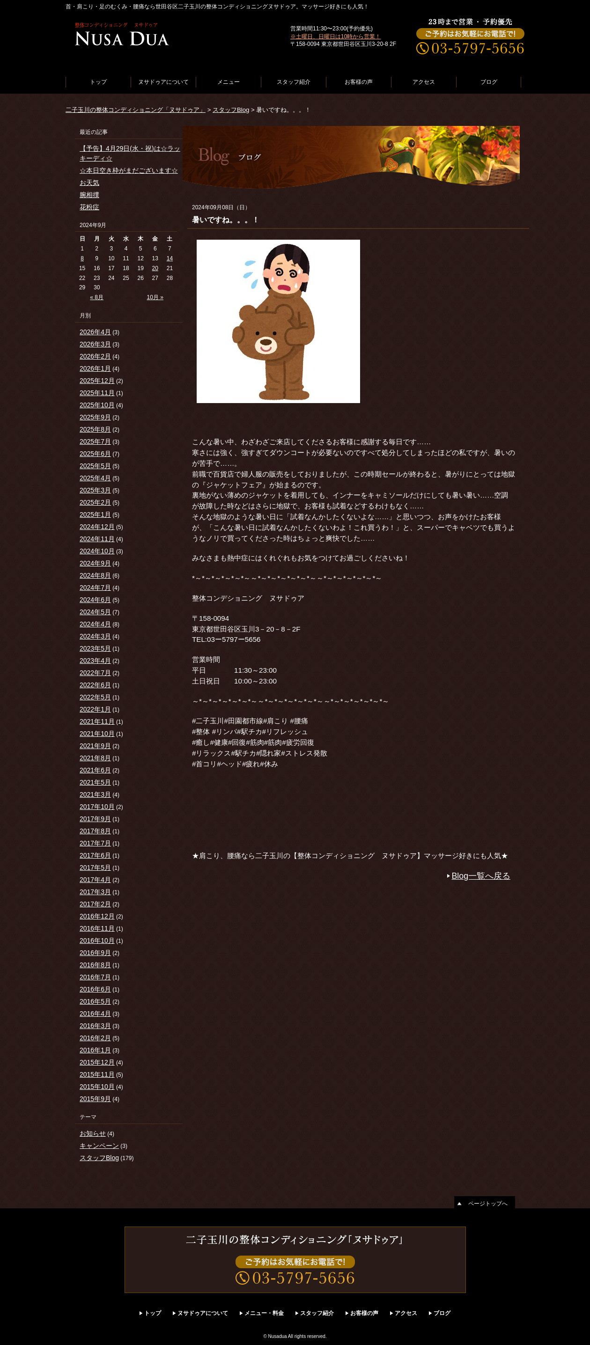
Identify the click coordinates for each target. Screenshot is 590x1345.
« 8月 (96, 297)
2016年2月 (95, 1038)
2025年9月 (95, 417)
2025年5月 (95, 466)
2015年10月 (97, 1086)
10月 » (155, 297)
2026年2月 (95, 356)
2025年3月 (95, 490)
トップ (98, 82)
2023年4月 (95, 660)
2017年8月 (95, 831)
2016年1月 (95, 1050)
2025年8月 (95, 429)
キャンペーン (99, 1145)
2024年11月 (97, 539)
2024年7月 (95, 587)
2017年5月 (95, 867)
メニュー (228, 82)
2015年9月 (95, 1098)
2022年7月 (95, 672)
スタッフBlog (231, 109)
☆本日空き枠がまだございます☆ (129, 170)
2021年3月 (95, 794)
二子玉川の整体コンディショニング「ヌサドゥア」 (136, 109)
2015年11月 (97, 1074)
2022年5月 (95, 697)
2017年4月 (95, 879)
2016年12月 (97, 916)
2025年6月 (95, 453)
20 (155, 268)
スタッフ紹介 (293, 82)
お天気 (89, 182)
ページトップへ (488, 1203)
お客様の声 (359, 82)
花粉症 (89, 207)
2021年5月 (95, 782)
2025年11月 (97, 393)
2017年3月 (95, 892)
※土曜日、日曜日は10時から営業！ (335, 36)
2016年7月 (95, 977)
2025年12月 (97, 380)
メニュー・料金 (264, 1313)
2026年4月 (95, 332)
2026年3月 (95, 344)
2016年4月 (95, 1013)
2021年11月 (97, 721)
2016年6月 (95, 989)
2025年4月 (95, 478)
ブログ (488, 82)
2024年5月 (95, 612)
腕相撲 (89, 194)
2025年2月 (95, 502)
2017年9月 (95, 819)
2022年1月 (95, 709)
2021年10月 (97, 733)
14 (170, 258)
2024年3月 (95, 636)
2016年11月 (97, 928)
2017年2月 (95, 904)
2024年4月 (95, 624)
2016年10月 (97, 940)
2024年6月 (95, 599)
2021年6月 (95, 770)
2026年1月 (95, 368)
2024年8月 (95, 575)
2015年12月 (97, 1062)
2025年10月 (97, 405)
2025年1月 (95, 514)
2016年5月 (95, 1001)
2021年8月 (95, 758)
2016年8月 (95, 965)
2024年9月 (95, 563)
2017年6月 (95, 855)
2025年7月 (95, 441)
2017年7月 (95, 843)
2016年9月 (95, 952)
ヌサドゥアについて (163, 82)
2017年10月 (97, 806)
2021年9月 (95, 746)
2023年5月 (95, 648)
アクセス (424, 82)
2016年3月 (95, 1025)
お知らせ (93, 1133)
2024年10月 (97, 551)
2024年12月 (97, 526)
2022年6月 (95, 685)
